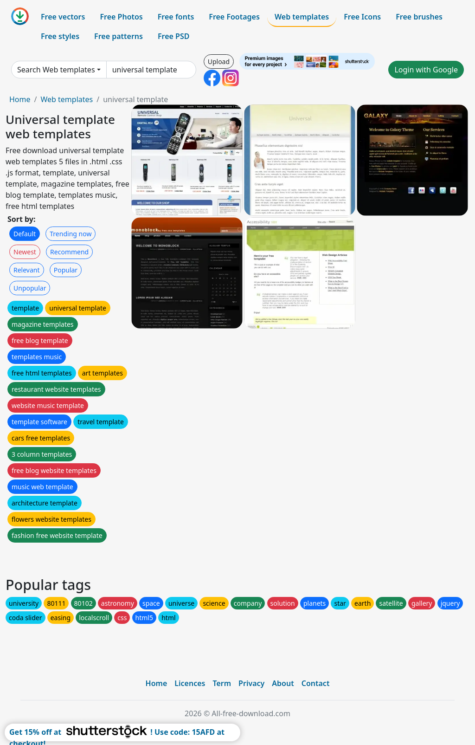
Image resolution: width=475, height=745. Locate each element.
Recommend (69, 251)
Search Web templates (56, 70)
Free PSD (173, 36)
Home (20, 99)
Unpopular (29, 288)
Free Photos (121, 17)
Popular (65, 270)
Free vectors (63, 17)
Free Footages (234, 17)
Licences (189, 683)
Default (24, 233)
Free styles (60, 36)
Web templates (302, 17)
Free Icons (362, 17)
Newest (24, 251)
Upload (219, 61)
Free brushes (419, 17)
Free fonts (176, 17)
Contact (316, 683)
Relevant (26, 270)
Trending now (70, 233)
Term (221, 683)
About (283, 683)
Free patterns (118, 36)
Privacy (251, 683)
